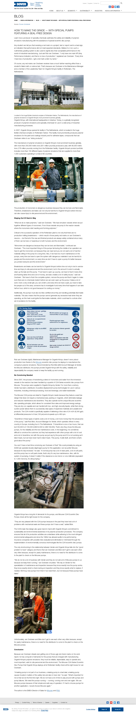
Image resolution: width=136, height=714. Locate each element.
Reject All (104, 709)
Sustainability (85, 11)
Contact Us (64, 702)
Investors (98, 11)
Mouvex (39, 362)
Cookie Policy (26, 702)
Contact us (96, 3)
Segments (71, 11)
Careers (85, 3)
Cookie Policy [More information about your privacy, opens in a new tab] (44, 710)
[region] (68, 709)
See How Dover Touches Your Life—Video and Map (28, 8)
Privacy (17, 702)
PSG (58, 691)
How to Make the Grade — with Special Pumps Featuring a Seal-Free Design (66, 20)
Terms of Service (37, 702)
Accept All (117, 709)
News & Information (112, 11)
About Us (59, 11)
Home (51, 11)
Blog (37, 20)
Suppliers (90, 3)
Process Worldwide (24, 24)
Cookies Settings (90, 709)
